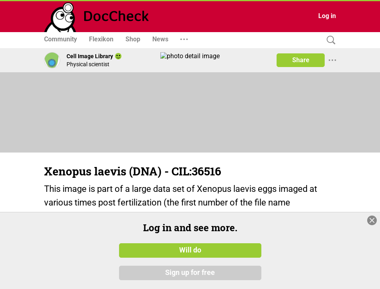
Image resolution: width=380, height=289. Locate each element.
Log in (327, 16)
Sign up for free (190, 281)
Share (300, 60)
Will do (190, 258)
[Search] (329, 40)
